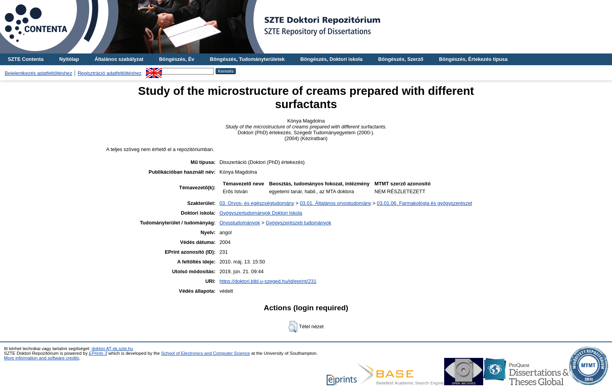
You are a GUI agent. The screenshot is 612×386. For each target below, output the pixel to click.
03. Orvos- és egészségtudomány (256, 203)
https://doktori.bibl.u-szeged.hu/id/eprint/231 (267, 281)
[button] (292, 327)
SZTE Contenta (26, 59)
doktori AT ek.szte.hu (112, 348)
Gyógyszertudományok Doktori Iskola (260, 213)
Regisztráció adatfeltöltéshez (110, 73)
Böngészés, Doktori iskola (331, 59)
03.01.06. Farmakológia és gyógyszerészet (424, 203)
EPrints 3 (98, 353)
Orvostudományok (239, 223)
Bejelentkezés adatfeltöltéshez (38, 73)
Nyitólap (69, 59)
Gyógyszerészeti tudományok (298, 223)
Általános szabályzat (118, 59)
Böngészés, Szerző (400, 59)
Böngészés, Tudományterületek (247, 59)
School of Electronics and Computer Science (205, 353)
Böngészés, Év (176, 59)
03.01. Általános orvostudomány (335, 203)
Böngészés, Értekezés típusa (473, 59)
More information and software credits (41, 358)
